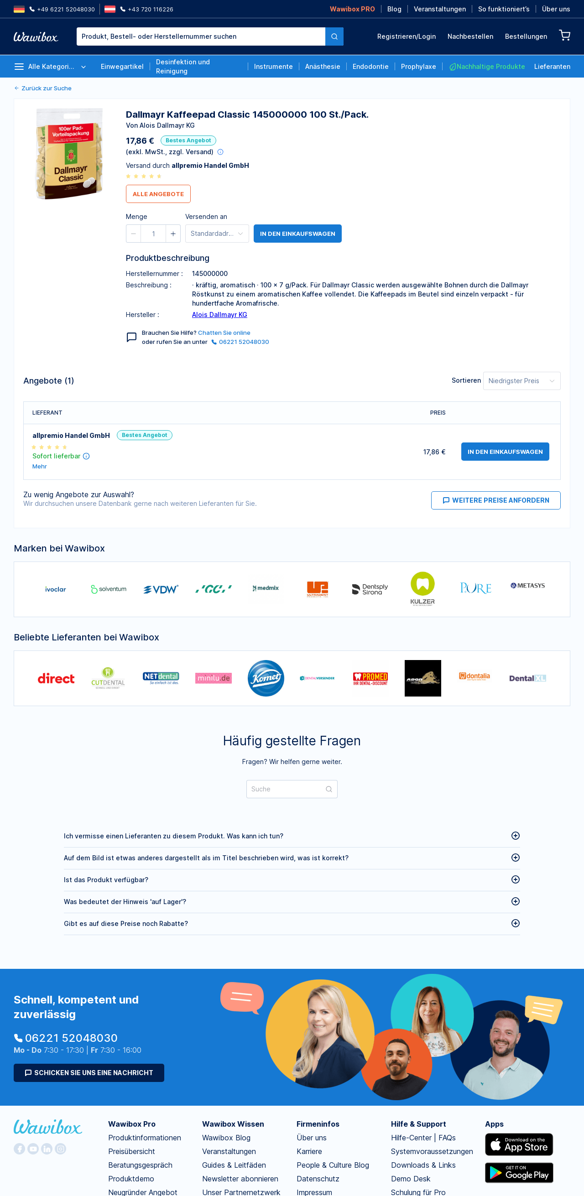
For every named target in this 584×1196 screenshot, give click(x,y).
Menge (136, 216)
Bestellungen (526, 36)
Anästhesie (322, 66)
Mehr (39, 466)
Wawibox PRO (352, 9)
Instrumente (273, 66)
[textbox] (201, 36)
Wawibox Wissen (233, 1123)
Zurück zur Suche (43, 88)
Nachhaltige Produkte (486, 66)
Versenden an (206, 216)
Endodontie (371, 66)
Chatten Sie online (224, 332)
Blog (394, 9)
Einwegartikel (122, 66)
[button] (133, 233)
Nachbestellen (470, 36)
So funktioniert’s (504, 9)
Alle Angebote (158, 194)
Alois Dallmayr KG (219, 314)
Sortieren (466, 380)
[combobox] (210, 36)
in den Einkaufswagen (297, 233)
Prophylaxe (418, 66)
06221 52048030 (240, 341)
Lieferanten (552, 66)
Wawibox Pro (132, 1123)
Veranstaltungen (440, 9)
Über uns (556, 9)
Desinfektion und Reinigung (183, 66)
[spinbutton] (153, 233)
